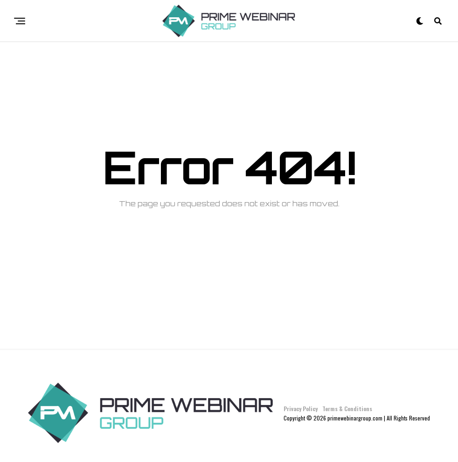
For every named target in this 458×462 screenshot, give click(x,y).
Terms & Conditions (347, 409)
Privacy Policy (301, 409)
